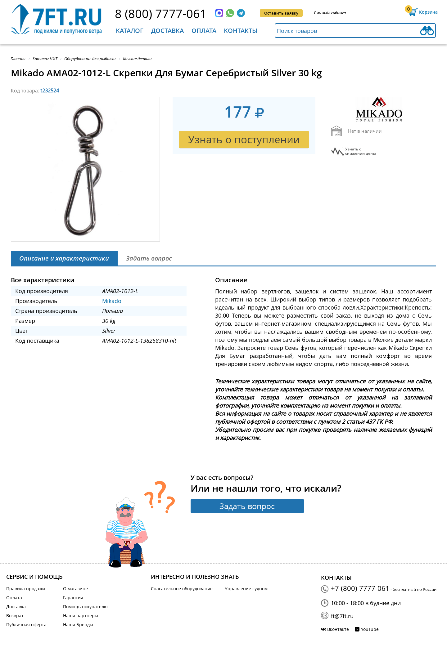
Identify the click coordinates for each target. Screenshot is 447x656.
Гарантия (73, 597)
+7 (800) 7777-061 (360, 588)
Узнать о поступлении (244, 139)
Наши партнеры (80, 615)
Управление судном (246, 588)
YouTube (370, 629)
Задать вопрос (247, 506)
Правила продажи (25, 588)
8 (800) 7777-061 (161, 13)
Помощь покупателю (85, 606)
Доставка (167, 30)
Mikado (111, 301)
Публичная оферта (26, 624)
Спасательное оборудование (182, 588)
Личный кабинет (330, 13)
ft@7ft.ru (342, 616)
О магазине (75, 588)
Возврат (15, 615)
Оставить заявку (281, 13)
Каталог (129, 30)
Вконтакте (338, 629)
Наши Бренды (78, 624)
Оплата (204, 30)
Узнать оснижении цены (360, 151)
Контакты (241, 30)
